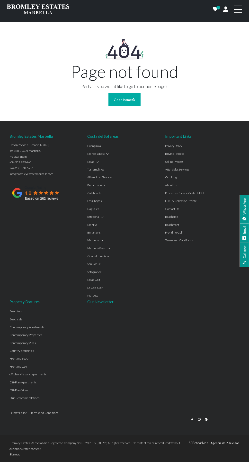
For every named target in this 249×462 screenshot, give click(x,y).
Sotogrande (94, 272)
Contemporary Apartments (26, 327)
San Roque (94, 264)
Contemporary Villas (22, 343)
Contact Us (172, 209)
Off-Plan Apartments (22, 382)
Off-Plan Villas (18, 390)
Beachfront (172, 224)
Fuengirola (94, 146)
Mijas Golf (93, 279)
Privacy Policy (173, 146)
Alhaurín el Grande (99, 177)
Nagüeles (93, 209)
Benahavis (93, 232)
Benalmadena (96, 185)
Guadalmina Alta (98, 256)
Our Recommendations (24, 398)
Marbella (93, 240)
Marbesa (92, 295)
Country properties (21, 351)
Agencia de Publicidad (225, 443)
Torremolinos (95, 169)
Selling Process (174, 161)
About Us (171, 185)
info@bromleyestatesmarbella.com (31, 174)
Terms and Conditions (179, 240)
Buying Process (174, 153)
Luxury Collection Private (181, 201)
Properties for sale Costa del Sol (184, 193)
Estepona (93, 216)
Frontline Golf (174, 232)
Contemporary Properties (25, 335)
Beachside (171, 216)
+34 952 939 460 (20, 162)
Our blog (171, 177)
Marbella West (96, 248)
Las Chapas (94, 201)
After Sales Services (177, 169)
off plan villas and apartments (27, 374)
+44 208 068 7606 (21, 168)
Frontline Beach (19, 358)
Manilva (92, 224)
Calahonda (94, 193)
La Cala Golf (95, 288)
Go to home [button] (124, 100)
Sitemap (14, 454)
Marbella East (96, 153)
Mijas (90, 161)
